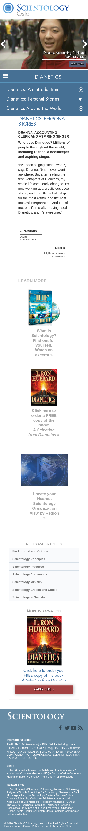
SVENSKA (72, 751)
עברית (37, 748)
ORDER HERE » (44, 689)
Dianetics (32, 789)
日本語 (49, 748)
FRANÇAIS (24, 748)
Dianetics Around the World (33, 108)
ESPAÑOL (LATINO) (18, 754)
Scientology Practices (28, 566)
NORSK (59, 751)
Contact (33, 776)
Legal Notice (66, 826)
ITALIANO (12, 757)
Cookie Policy (31, 826)
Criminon (40, 804)
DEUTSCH (34, 751)
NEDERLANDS (17, 751)
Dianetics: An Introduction (32, 89)
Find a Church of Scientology (56, 776)
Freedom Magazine (53, 801)
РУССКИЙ (61, 748)
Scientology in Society (28, 597)
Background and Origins (30, 551)
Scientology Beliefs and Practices (46, 770)
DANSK (11, 748)
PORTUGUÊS (29, 757)
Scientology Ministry (27, 582)
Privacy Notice (12, 826)
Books (55, 773)
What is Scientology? (30, 792)
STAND (70, 801)
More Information (16, 776)
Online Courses (70, 773)
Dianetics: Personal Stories (32, 99)
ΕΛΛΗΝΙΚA (72, 754)
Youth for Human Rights (39, 811)
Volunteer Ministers (31, 773)
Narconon (53, 804)
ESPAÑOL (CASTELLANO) (48, 754)
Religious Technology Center (37, 795)
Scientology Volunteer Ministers (35, 798)
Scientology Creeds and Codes (34, 590)
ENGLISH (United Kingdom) (57, 744)
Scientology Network (52, 789)
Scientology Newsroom (58, 792)
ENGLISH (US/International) (23, 744)
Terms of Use (48, 826)
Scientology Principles (28, 559)
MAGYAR (47, 751)
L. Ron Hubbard (16, 770)
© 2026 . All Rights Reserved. (41, 823)
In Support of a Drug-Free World (40, 807)
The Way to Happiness (20, 804)
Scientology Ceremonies (30, 574)
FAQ (47, 773)
